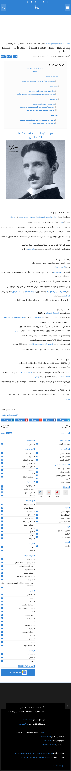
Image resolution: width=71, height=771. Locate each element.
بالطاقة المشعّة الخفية (25, 372)
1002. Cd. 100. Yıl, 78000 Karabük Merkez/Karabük (36, 757)
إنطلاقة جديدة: (54, 86)
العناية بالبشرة (64, 457)
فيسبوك (30, 470)
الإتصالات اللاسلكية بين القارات (14, 317)
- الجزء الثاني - (35, 71)
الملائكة (30, 661)
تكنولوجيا (30, 511)
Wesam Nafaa (46, 736)
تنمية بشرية (29, 486)
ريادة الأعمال (29, 453)
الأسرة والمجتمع (28, 522)
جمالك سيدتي (64, 453)
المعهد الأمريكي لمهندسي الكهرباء (41, 344)
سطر (43, 732)
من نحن (61, 765)
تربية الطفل (65, 512)
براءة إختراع (57, 272)
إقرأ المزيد (66, 399)
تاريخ (32, 612)
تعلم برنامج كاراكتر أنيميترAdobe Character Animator (17, 584)
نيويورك (12, 217)
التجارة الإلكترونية (27, 467)
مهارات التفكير (28, 489)
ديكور (31, 535)
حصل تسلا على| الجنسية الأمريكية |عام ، (43, 104)
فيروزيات (30, 538)
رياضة (67, 534)
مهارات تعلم (29, 492)
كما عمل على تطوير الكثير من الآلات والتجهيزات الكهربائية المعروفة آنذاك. (36, 94)
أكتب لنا (54, 765)
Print (9, 56)
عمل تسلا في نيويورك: (52, 76)
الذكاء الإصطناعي (27, 632)
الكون (31, 601)
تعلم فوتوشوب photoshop (24, 563)
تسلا (57, 227)
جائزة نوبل (31, 249)
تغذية (31, 551)
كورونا (67, 479)
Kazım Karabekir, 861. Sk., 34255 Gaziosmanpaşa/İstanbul (32, 753)
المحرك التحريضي (17, 291)
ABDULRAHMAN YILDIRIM (46, 744)
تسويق (31, 457)
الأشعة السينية (60, 376)
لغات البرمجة (29, 570)
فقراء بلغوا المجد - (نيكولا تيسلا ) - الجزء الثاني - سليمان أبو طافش (35, 49)
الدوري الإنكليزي (63, 531)
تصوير (31, 532)
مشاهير (3, 415)
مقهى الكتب (29, 444)
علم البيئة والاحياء (27, 605)
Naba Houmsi (48, 740)
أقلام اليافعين (64, 522)
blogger (3, 433)
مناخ (32, 642)
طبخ (32, 547)
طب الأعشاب (64, 482)
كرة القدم (65, 537)
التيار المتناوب (66, 295)
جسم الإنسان (29, 625)
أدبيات (67, 546)
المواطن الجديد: (54, 99)
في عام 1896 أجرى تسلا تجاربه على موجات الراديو (42, 123)
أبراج (32, 528)
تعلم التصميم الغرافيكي (25, 566)
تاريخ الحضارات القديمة (26, 608)
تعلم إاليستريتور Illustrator (24, 576)
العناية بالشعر (64, 460)
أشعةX (67, 376)
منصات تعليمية (28, 573)
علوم (31, 598)
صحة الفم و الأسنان (62, 475)
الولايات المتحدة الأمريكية (47, 217)
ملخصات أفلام (64, 444)
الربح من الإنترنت (28, 460)
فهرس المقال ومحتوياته (56, 65)
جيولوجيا (30, 635)
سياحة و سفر (29, 518)
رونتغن (37, 376)
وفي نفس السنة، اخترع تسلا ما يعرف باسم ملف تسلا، (41, 110)
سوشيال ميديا (28, 525)
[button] (18, 672)
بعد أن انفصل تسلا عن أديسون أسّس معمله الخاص (41, 91)
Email (3, 56)
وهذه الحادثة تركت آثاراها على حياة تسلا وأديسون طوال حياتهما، (38, 81)
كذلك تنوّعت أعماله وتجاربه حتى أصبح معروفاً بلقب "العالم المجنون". (37, 107)
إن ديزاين (30, 580)
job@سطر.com (23, 723)
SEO (32, 473)
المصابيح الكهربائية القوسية (56, 291)
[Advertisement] (35, 29)
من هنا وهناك (28, 508)
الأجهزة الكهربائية (60, 267)
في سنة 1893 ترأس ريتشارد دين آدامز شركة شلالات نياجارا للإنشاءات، (37, 120)
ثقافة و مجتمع (12, 415)
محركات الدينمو (30, 291)
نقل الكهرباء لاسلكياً (37, 317)
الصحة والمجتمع (63, 469)
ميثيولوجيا (30, 639)
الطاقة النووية (28, 646)
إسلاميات (30, 654)
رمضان (31, 658)
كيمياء (31, 629)
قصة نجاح (30, 463)
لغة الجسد (30, 496)
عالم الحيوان (29, 615)
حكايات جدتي (64, 515)
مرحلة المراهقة (64, 518)
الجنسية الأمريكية (52, 313)
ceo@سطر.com (28, 719)
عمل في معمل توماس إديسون (28, 217)
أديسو (61, 222)
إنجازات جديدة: (54, 115)
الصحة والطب (64, 472)
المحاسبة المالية (28, 477)
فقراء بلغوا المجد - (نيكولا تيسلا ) (34, 68)
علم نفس (30, 595)
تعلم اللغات (29, 559)
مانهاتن (18, 330)
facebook (9, 433)
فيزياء (31, 622)
